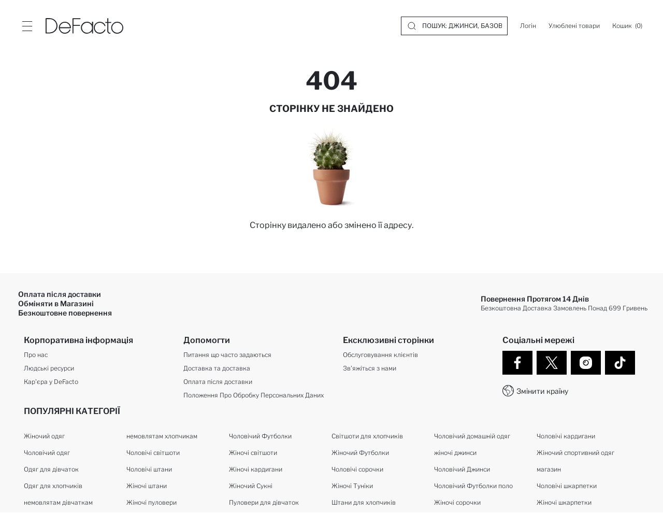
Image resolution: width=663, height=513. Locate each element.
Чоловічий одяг (47, 453)
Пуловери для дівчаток (264, 503)
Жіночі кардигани (255, 470)
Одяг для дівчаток (51, 470)
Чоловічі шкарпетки (567, 486)
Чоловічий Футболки (260, 436)
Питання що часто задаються (227, 355)
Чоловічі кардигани (566, 436)
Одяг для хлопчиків (53, 486)
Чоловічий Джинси (462, 470)
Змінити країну (542, 391)
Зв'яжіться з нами (369, 369)
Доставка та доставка (216, 369)
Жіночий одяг (44, 436)
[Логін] (528, 26)
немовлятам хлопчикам (161, 436)
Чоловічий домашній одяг (472, 436)
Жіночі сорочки (457, 503)
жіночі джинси (455, 453)
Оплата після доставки (217, 382)
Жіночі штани (146, 486)
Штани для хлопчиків (364, 503)
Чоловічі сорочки (357, 470)
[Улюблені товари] (574, 26)
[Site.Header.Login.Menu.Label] (27, 26)
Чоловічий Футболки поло (473, 486)
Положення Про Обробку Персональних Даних (253, 396)
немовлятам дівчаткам (58, 503)
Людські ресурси (49, 369)
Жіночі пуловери (151, 503)
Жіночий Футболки (360, 453)
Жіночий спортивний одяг (575, 453)
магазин (549, 470)
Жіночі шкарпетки (564, 503)
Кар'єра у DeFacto (51, 382)
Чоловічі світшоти (153, 453)
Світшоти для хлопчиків (367, 436)
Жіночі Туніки (352, 486)
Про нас (36, 355)
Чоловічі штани (149, 470)
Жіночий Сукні (250, 486)
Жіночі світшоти (253, 453)
